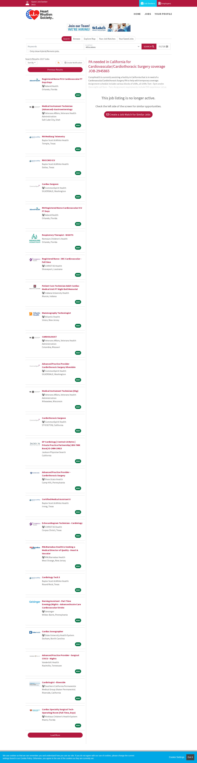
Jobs (148, 13)
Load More (55, 735)
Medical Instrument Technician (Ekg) (60, 391)
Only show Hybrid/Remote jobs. (44, 51)
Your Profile (163, 13)
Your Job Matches (107, 38)
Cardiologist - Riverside (53, 682)
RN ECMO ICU (48, 160)
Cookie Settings (176, 757)
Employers (164, 3)
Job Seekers (148, 3)
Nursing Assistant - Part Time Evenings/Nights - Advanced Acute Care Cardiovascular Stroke (61, 604)
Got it (190, 757)
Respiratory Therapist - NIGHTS (57, 235)
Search (66, 38)
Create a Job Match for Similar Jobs (128, 114)
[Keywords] (55, 47)
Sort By (31, 62)
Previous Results (55, 69)
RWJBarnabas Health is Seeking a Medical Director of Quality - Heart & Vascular (60, 550)
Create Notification (73, 62)
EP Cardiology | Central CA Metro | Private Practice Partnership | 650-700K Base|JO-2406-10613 (61, 445)
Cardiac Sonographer (52, 631)
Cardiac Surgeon (50, 184)
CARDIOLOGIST (49, 336)
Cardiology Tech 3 (51, 577)
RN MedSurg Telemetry (53, 136)
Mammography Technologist (56, 313)
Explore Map (89, 38)
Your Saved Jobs (126, 38)
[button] (163, 47)
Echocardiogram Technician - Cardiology (62, 523)
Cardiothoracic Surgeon (54, 418)
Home (137, 13)
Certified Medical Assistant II (56, 499)
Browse (76, 38)
